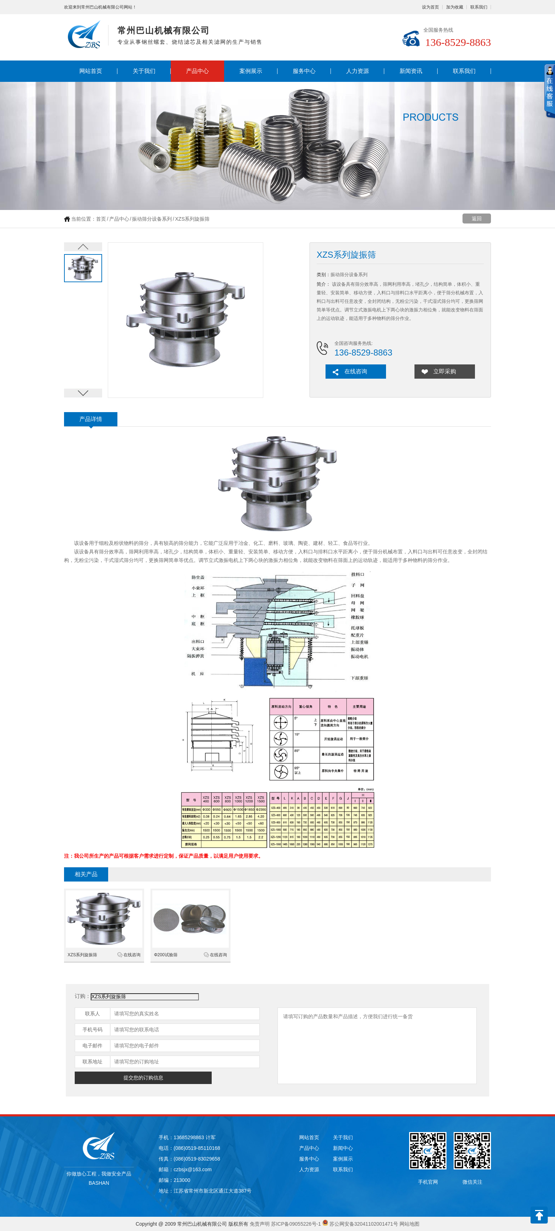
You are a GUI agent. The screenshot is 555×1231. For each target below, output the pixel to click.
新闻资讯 (411, 71)
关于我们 (144, 71)
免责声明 (260, 1224)
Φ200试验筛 (166, 954)
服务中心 (304, 71)
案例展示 (250, 71)
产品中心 (197, 71)
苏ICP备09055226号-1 (296, 1224)
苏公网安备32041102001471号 (363, 1224)
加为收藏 (454, 7)
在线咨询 (355, 371)
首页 (101, 219)
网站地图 (409, 1224)
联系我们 (478, 7)
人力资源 (357, 71)
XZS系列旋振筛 (82, 954)
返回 (477, 218)
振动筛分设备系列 (152, 219)
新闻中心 (343, 1148)
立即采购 (444, 371)
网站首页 (90, 71)
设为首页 (430, 7)
